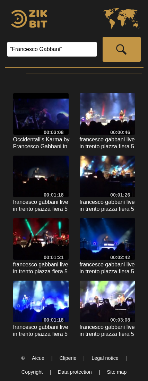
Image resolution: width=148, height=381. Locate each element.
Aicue (38, 358)
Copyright (32, 372)
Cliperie (68, 358)
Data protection (75, 372)
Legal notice (105, 358)
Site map (117, 372)
